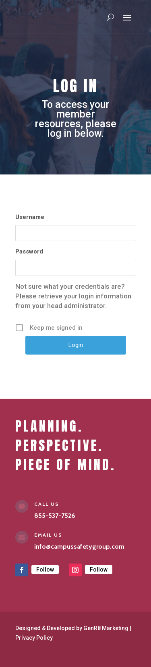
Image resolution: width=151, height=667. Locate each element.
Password (29, 251)
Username (29, 217)
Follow (45, 569)
